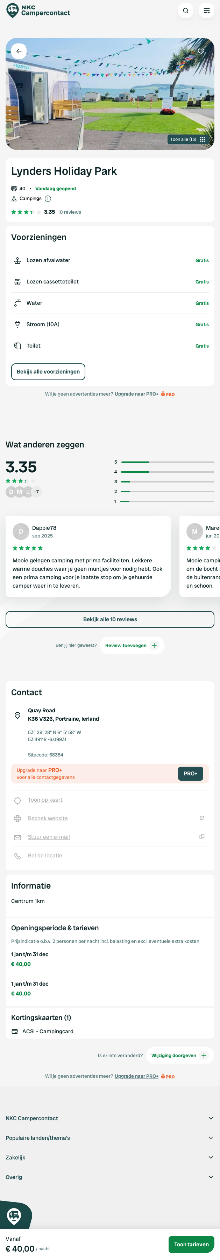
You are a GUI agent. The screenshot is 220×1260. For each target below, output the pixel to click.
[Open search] (185, 10)
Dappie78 (44, 528)
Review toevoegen (132, 645)
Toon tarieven (191, 1244)
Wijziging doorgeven (180, 1055)
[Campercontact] (42, 10)
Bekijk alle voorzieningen (48, 371)
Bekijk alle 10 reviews (110, 619)
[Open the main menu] (206, 10)
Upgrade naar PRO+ (136, 394)
